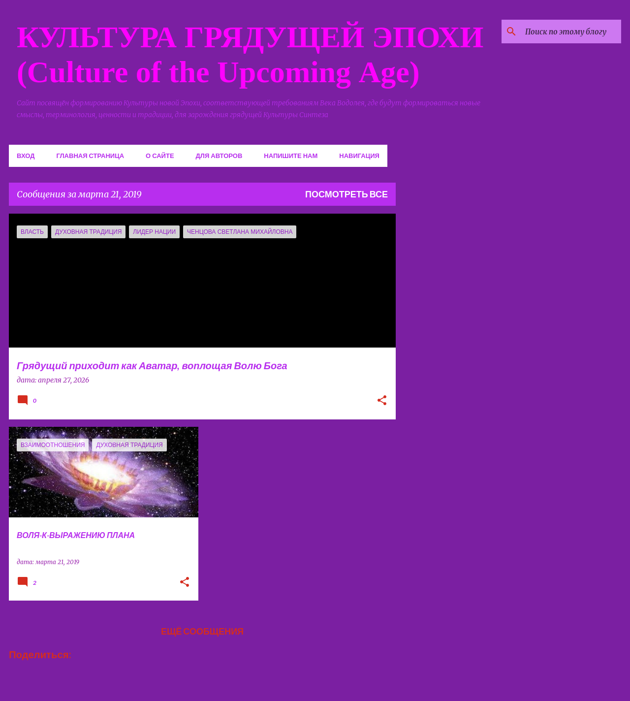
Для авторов (219, 155)
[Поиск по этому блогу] (569, 31)
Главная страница (90, 155)
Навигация (359, 155)
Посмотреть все (346, 194)
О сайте (160, 155)
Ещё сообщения (202, 631)
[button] (382, 401)
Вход (25, 155)
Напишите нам (290, 155)
